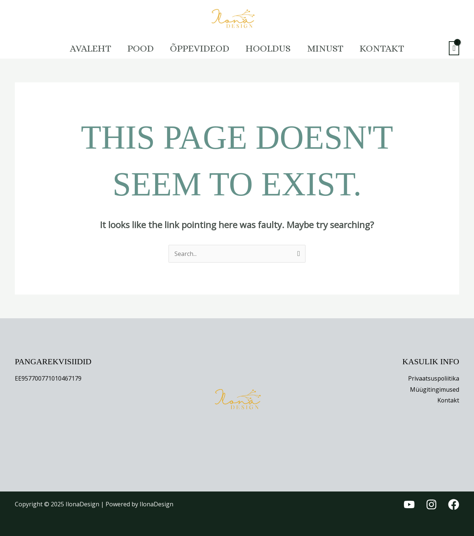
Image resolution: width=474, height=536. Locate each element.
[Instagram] (431, 504)
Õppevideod (198, 48)
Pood (136, 48)
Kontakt (389, 48)
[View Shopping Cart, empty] (454, 48)
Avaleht (83, 48)
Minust (329, 48)
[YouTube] (409, 504)
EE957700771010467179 (48, 378)
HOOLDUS (269, 48)
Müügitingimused (434, 389)
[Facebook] (453, 504)
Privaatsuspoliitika (433, 378)
